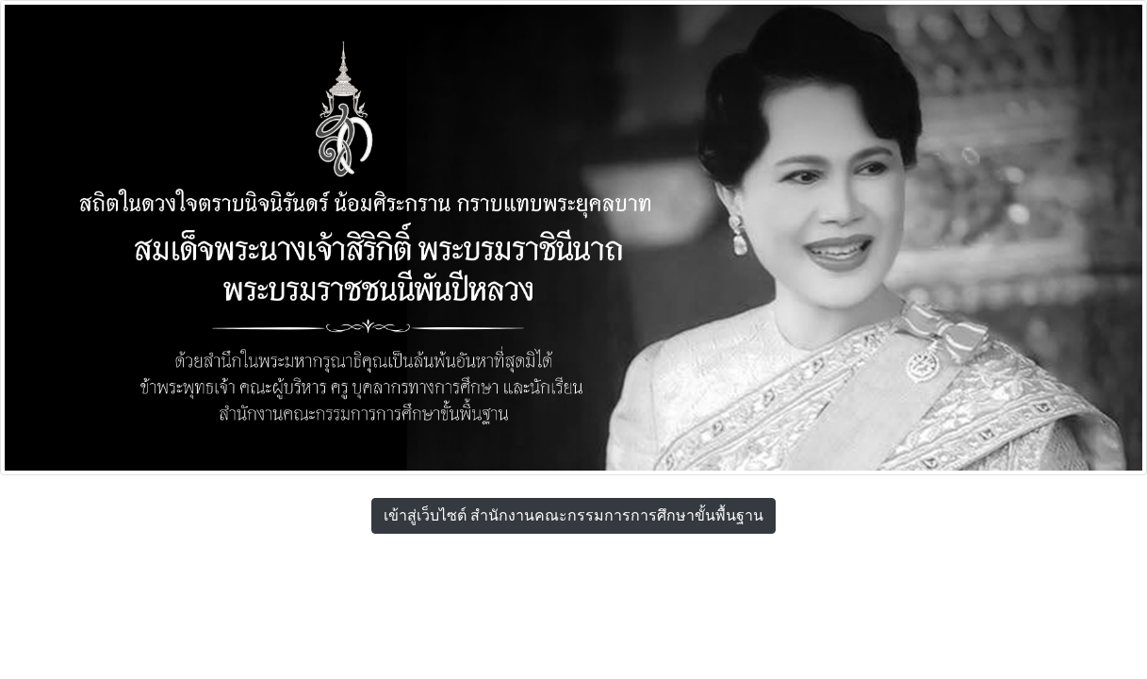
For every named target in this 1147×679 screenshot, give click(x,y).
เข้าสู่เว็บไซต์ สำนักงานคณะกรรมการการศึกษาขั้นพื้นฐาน (573, 515)
